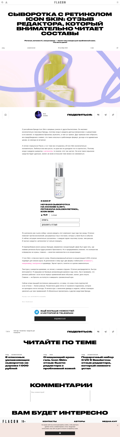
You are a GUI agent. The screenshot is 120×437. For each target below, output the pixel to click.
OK (60, 433)
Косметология (31, 48)
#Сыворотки (17, 332)
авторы (79, 421)
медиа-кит (109, 421)
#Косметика (22, 330)
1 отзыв (54, 215)
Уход (3, 48)
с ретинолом (48, 151)
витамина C (88, 261)
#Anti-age (16, 330)
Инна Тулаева (45, 114)
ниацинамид (27, 263)
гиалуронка (36, 263)
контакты (50, 421)
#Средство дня (31, 330)
